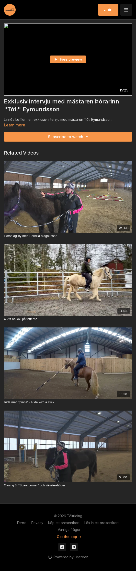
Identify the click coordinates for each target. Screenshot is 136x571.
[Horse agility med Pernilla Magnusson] (68, 236)
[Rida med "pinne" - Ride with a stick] (68, 402)
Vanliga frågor (69, 529)
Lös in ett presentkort (101, 523)
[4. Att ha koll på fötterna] (68, 319)
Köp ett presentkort (63, 523)
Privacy (37, 523)
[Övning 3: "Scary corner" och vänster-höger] (68, 485)
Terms (21, 523)
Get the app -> (69, 537)
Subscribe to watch (69, 137)
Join (108, 9)
